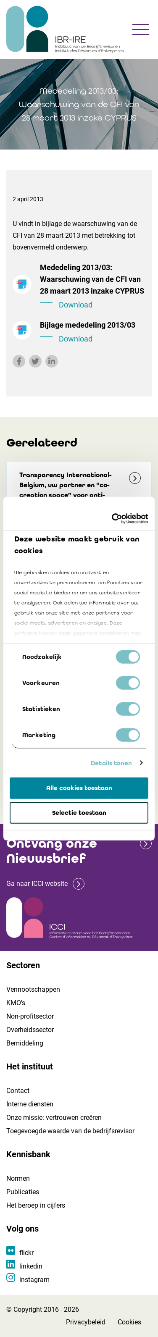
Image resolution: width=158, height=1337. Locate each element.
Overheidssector (30, 1030)
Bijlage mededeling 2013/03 (92, 332)
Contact (17, 1091)
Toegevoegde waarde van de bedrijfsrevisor (70, 1131)
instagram (34, 1280)
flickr (26, 1253)
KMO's (15, 1003)
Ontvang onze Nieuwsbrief (51, 851)
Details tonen (111, 763)
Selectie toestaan (79, 813)
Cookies (129, 1322)
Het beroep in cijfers (35, 1205)
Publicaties (22, 1192)
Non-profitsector (30, 1016)
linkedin (30, 1266)
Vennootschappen (33, 989)
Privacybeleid (85, 1322)
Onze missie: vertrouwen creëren (54, 1118)
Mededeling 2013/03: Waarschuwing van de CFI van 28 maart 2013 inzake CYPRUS (92, 287)
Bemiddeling (24, 1043)
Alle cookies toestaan (79, 788)
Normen (18, 1178)
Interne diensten (29, 1104)
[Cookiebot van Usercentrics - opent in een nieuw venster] (112, 518)
